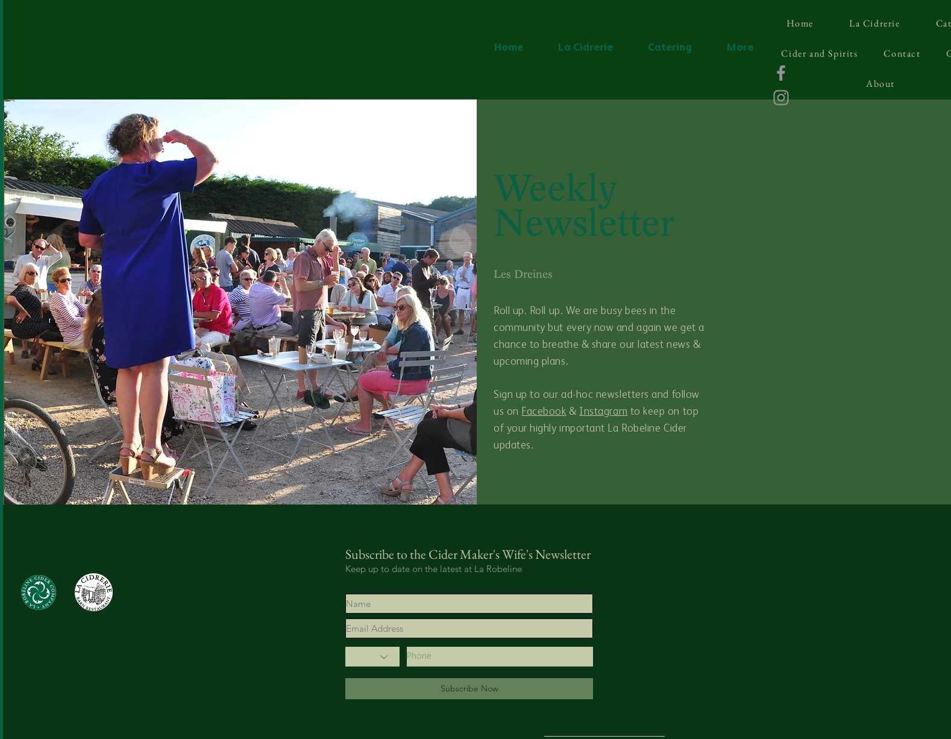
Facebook (543, 411)
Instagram (603, 411)
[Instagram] (781, 97)
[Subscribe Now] (469, 688)
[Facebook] (781, 73)
